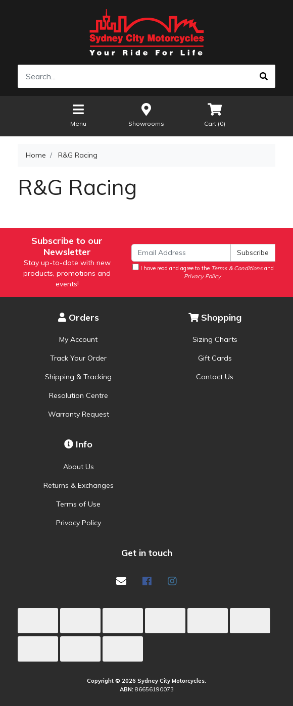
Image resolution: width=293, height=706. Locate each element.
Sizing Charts (214, 339)
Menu (78, 114)
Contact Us (214, 376)
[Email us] (121, 581)
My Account (78, 339)
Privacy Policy (78, 522)
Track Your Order (78, 358)
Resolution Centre (78, 395)
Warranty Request (78, 414)
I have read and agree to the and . (203, 272)
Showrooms (146, 114)
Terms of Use (78, 504)
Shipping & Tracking (78, 376)
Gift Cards (215, 358)
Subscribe (253, 252)
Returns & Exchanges (78, 485)
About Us (78, 466)
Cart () (214, 114)
